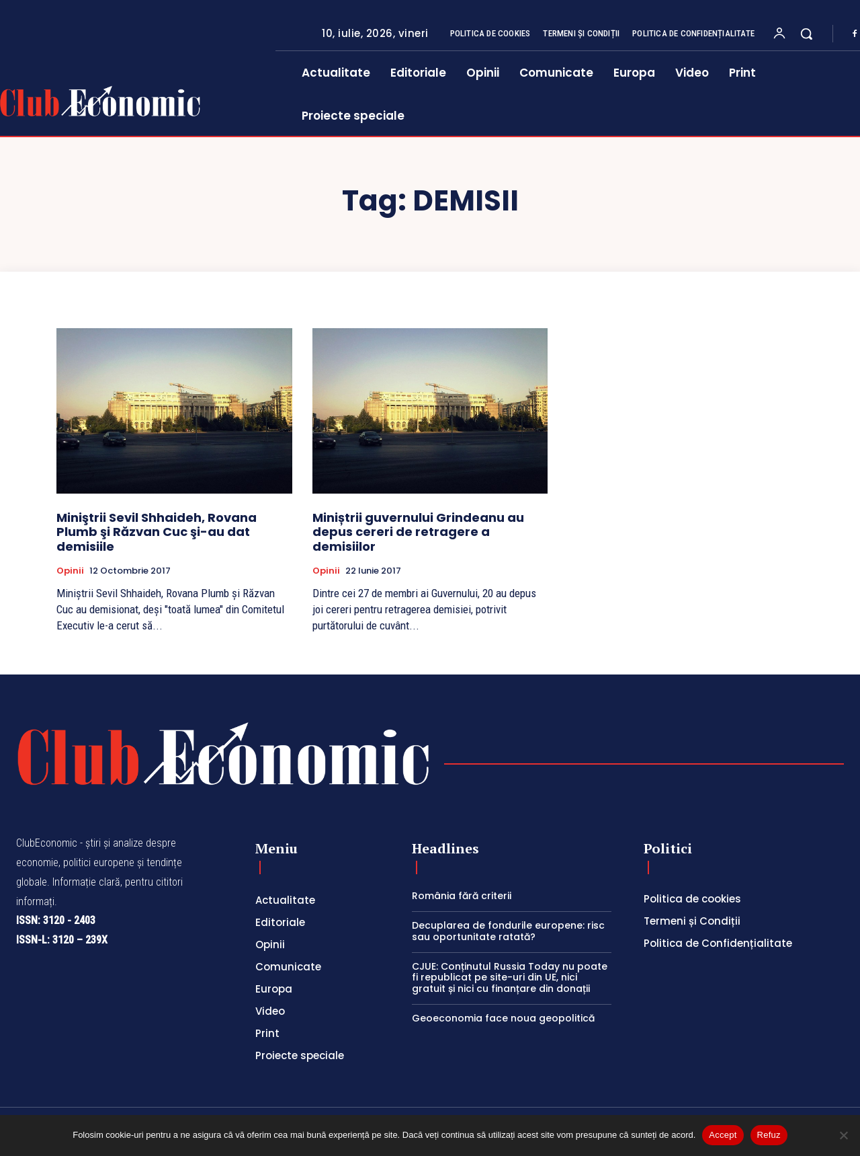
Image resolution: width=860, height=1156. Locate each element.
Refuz (769, 1135)
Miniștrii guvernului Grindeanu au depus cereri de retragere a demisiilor (418, 532)
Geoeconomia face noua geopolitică (503, 1018)
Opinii (70, 571)
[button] (806, 33)
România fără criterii (461, 895)
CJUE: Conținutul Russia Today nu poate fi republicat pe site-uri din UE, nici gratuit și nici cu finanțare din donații (509, 978)
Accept (722, 1135)
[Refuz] (843, 1135)
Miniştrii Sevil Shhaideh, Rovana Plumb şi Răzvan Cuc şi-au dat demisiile (156, 532)
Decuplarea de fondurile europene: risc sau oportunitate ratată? (508, 931)
